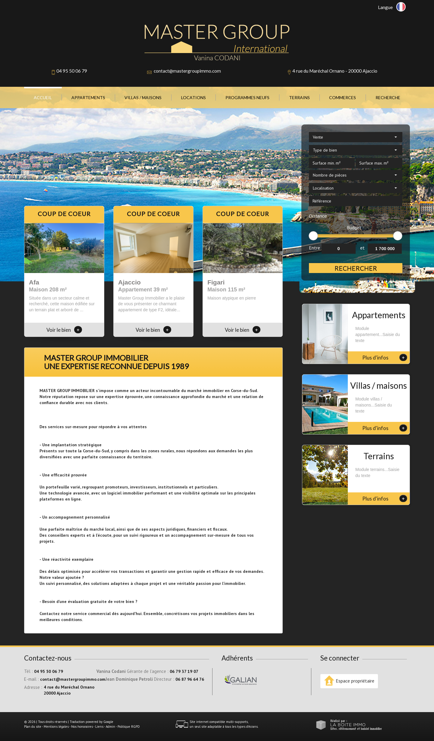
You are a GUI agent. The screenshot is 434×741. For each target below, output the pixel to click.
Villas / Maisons (143, 97)
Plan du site (32, 726)
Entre (314, 248)
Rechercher (356, 268)
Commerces (342, 97)
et (362, 248)
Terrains (299, 97)
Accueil (43, 97)
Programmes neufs (247, 97)
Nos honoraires (82, 726)
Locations (193, 97)
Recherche (388, 97)
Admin (110, 726)
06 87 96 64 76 (189, 679)
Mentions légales (56, 726)
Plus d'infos (384, 357)
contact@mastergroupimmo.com (187, 71)
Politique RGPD (129, 726)
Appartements (88, 97)
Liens (99, 726)
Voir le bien (64, 330)
